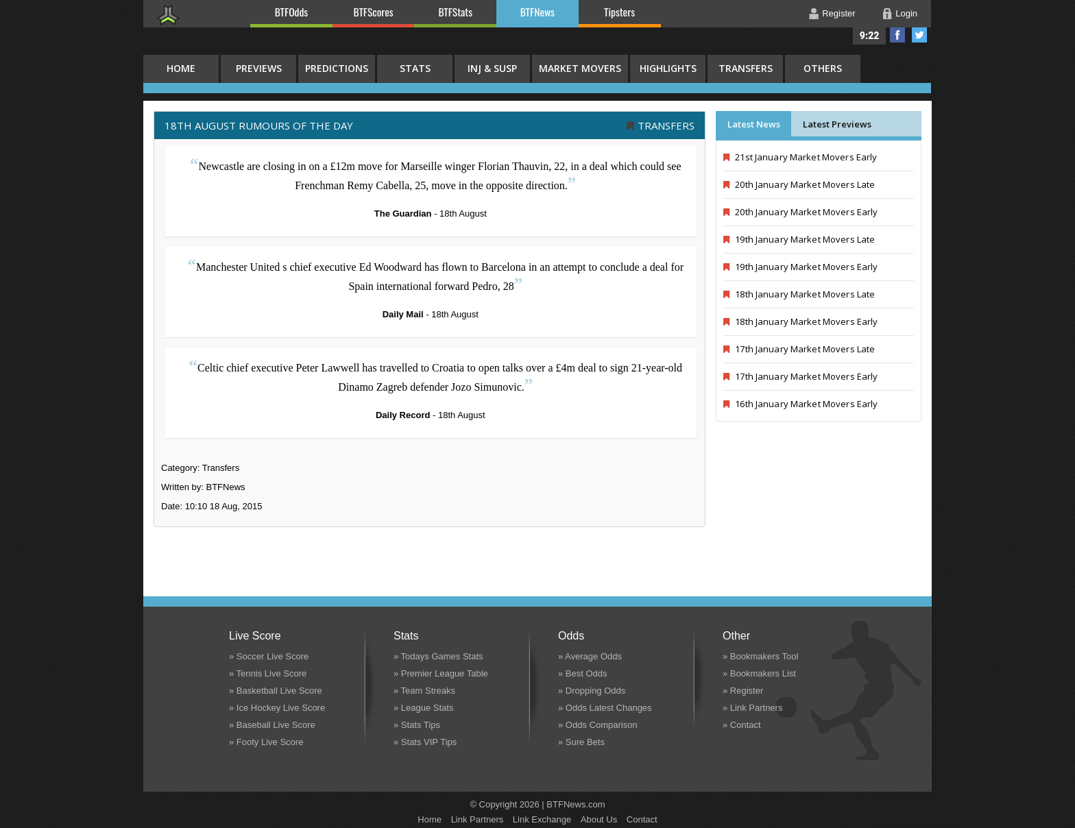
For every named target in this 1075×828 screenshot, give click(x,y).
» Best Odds (582, 673)
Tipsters (619, 11)
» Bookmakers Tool (760, 656)
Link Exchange (542, 819)
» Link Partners (752, 708)
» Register (743, 690)
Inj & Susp (492, 68)
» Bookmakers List (759, 673)
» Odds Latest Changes (605, 708)
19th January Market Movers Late (799, 239)
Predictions (336, 68)
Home (430, 819)
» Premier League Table (441, 673)
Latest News (753, 124)
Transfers (745, 68)
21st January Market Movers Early (800, 157)
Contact (642, 819)
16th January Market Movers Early (800, 404)
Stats (415, 68)
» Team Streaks (424, 690)
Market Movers (580, 68)
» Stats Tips (417, 725)
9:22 (870, 35)
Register (838, 13)
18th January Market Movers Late (799, 294)
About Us (599, 819)
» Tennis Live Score (267, 673)
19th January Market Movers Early (800, 266)
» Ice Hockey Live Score (277, 708)
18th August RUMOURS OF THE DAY (259, 125)
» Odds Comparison (598, 725)
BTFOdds (291, 11)
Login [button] (906, 13)
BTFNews (537, 11)
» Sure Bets (581, 742)
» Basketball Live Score (275, 690)
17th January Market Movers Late (799, 349)
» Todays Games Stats (438, 656)
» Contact (742, 725)
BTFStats (456, 11)
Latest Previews (837, 124)
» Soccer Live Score (269, 656)
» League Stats (423, 708)
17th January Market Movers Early (800, 376)
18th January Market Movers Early (800, 321)
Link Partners (477, 819)
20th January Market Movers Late (799, 184)
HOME (181, 68)
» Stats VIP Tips (425, 742)
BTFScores (374, 11)
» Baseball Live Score (272, 725)
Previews (259, 68)
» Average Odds (590, 656)
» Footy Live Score (266, 742)
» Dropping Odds (591, 690)
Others (823, 68)
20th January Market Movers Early (800, 212)
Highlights (668, 68)
